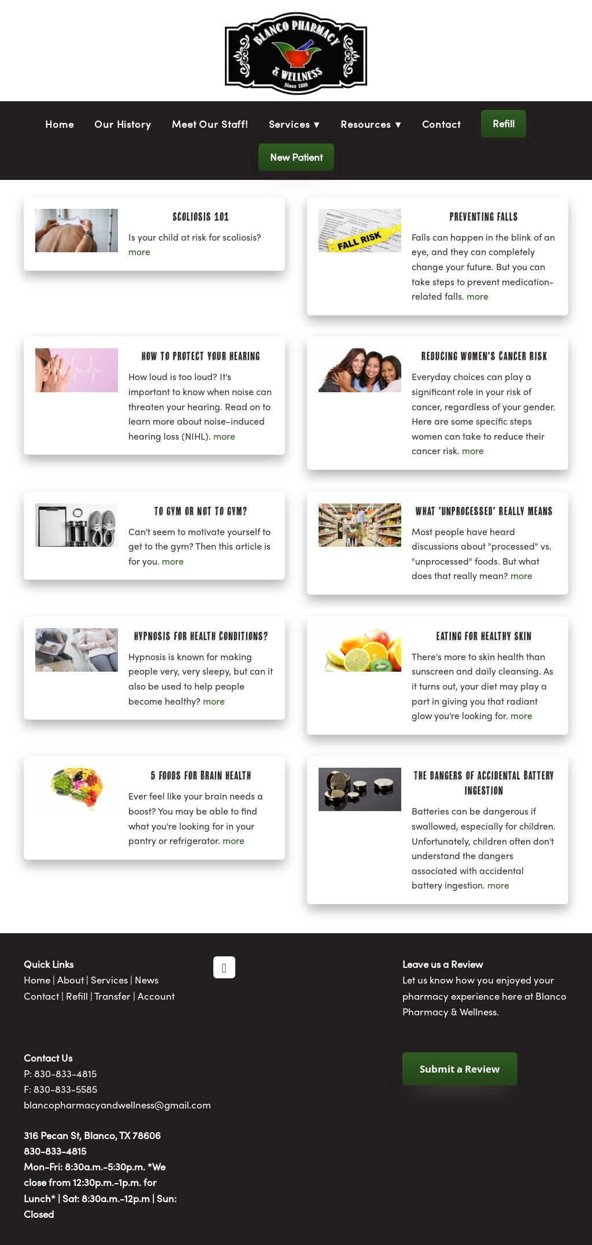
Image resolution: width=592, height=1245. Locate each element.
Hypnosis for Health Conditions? (201, 635)
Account (156, 996)
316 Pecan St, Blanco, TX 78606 (92, 1135)
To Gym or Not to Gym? (200, 510)
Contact (441, 124)
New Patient (296, 157)
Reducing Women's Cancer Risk (484, 355)
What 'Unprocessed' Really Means (484, 510)
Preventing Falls (484, 216)
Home (59, 124)
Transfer (112, 996)
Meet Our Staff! (210, 124)
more (139, 251)
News (146, 979)
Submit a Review (460, 1069)
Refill (504, 123)
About (70, 979)
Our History (122, 124)
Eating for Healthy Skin (484, 635)
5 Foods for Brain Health (201, 775)
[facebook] (224, 967)
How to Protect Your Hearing (201, 355)
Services (109, 979)
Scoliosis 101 (201, 216)
